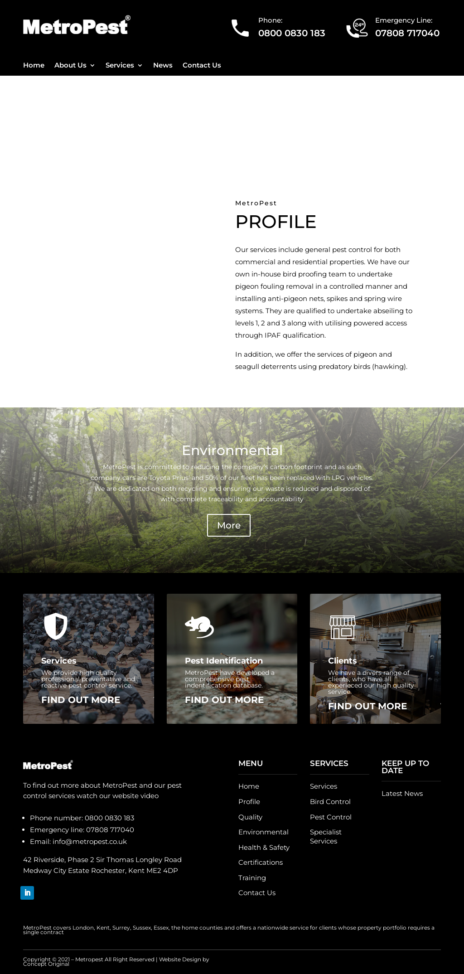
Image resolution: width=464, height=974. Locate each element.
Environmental (263, 832)
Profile (249, 801)
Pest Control (331, 817)
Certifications (260, 862)
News (163, 65)
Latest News (402, 793)
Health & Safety (264, 847)
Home (33, 65)
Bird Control (330, 801)
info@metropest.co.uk (90, 841)
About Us (70, 65)
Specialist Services (326, 836)
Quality (250, 817)
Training (252, 877)
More (229, 525)
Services (120, 65)
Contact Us (202, 65)
